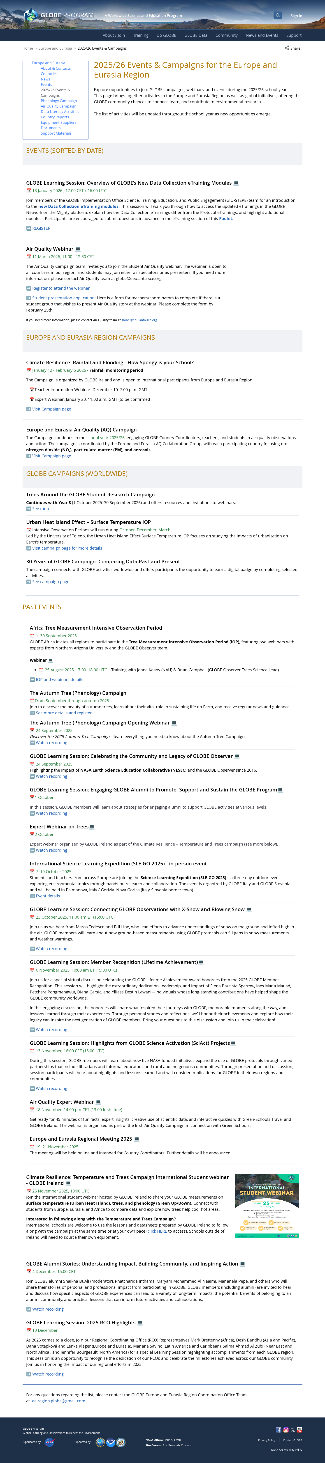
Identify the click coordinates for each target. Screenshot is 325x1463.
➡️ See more (38, 508)
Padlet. (226, 218)
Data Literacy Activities (60, 111)
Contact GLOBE (292, 1440)
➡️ (29, 228)
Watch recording (51, 742)
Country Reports (55, 117)
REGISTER (41, 228)
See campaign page (50, 581)
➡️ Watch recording (48, 776)
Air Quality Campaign (59, 106)
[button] (293, 48)
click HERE (157, 1231)
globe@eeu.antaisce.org (139, 320)
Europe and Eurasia (55, 48)
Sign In (296, 15)
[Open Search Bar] (278, 15)
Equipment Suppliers (59, 122)
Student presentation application (63, 297)
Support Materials (56, 133)
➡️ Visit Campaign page (48, 409)
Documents (51, 127)
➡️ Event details (45, 896)
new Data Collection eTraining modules (78, 206)
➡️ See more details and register (61, 712)
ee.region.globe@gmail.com (58, 1400)
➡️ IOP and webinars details (56, 679)
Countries (49, 73)
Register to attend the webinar (61, 288)
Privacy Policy (266, 1440)
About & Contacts (56, 68)
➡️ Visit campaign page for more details (64, 548)
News (45, 79)
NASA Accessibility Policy (286, 1450)
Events (46, 84)
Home (28, 48)
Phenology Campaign (59, 100)
